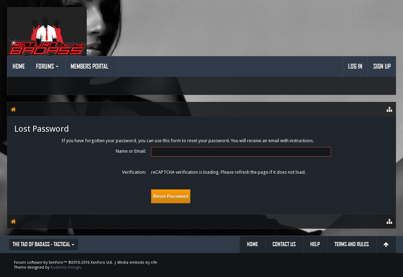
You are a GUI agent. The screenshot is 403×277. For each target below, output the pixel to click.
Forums (45, 66)
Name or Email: (131, 151)
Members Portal (89, 66)
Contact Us (284, 244)
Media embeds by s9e (137, 262)
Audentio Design (65, 267)
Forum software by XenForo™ (63, 262)
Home (19, 66)
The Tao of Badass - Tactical (41, 244)
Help (315, 244)
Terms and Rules (351, 244)
